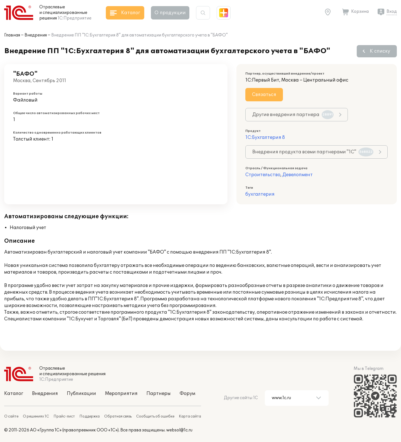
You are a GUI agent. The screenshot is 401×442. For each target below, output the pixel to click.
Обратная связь (118, 416)
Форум (187, 393)
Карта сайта (190, 416)
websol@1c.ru (179, 430)
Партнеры (158, 393)
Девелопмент (297, 175)
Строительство (262, 175)
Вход (392, 11)
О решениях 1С (36, 416)
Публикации (81, 393)
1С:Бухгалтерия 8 (265, 137)
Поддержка (89, 416)
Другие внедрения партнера (293, 114)
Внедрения (36, 35)
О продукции (170, 13)
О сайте (11, 416)
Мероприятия (121, 393)
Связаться (264, 94)
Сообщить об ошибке (155, 416)
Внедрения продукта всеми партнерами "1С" (312, 152)
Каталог (13, 393)
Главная (12, 35)
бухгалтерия (260, 194)
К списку (380, 51)
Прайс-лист (64, 416)
